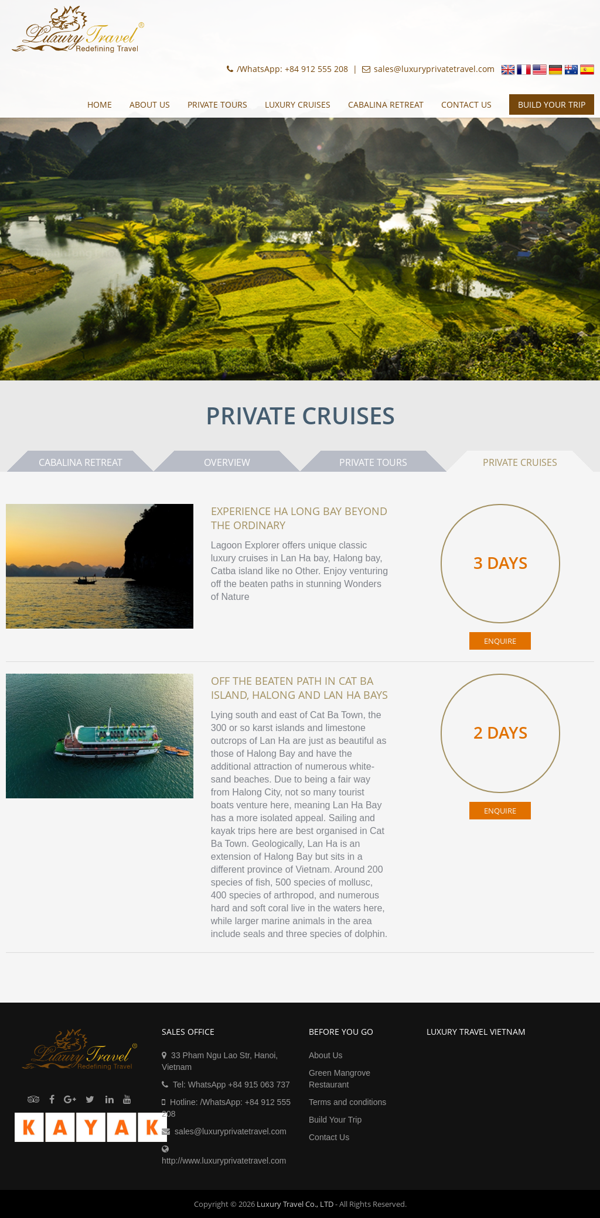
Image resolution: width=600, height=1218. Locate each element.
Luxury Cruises (297, 104)
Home (99, 104)
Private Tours (217, 104)
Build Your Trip (335, 1119)
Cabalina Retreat (386, 104)
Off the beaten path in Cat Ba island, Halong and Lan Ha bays (299, 688)
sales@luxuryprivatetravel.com (231, 1131)
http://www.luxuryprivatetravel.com (224, 1160)
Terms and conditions (347, 1102)
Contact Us (466, 104)
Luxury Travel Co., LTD (295, 1204)
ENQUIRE (500, 641)
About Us (149, 104)
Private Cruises (520, 462)
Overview (227, 462)
